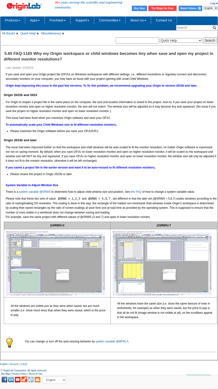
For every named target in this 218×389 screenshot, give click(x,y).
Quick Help (28, 33)
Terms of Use (35, 374)
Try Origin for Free (163, 8)
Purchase (57, 20)
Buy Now (139, 8)
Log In (214, 3)
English (4, 364)
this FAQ (136, 191)
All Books (8, 33)
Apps (35, 20)
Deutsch (14, 364)
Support (82, 20)
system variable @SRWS (35, 191)
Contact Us (164, 20)
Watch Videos (190, 8)
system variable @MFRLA (112, 341)
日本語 (23, 364)
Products (12, 20)
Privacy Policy (19, 374)
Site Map (5, 374)
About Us (138, 20)
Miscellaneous (51, 33)
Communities (110, 20)
